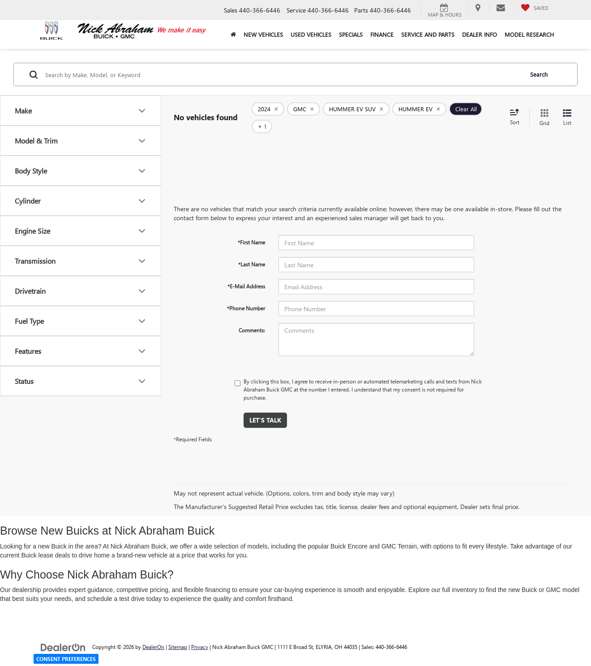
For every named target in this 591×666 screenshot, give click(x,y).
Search (539, 74)
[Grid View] (542, 111)
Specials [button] (351, 34)
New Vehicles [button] (263, 34)
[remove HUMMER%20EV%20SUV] (356, 111)
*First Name (251, 228)
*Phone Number (246, 294)
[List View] (567, 111)
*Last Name (251, 250)
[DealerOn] (63, 633)
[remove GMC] (303, 111)
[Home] (233, 34)
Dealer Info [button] (479, 34)
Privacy (199, 633)
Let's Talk (265, 406)
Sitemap (177, 633)
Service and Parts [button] (427, 34)
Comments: (252, 316)
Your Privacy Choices (295, 660)
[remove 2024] (268, 111)
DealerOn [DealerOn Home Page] (153, 633)
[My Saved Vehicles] (534, 7)
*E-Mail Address (246, 272)
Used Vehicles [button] (311, 34)
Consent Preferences (66, 658)
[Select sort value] (517, 111)
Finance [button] (382, 34)
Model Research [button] (529, 34)
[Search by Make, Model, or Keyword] (282, 74)
